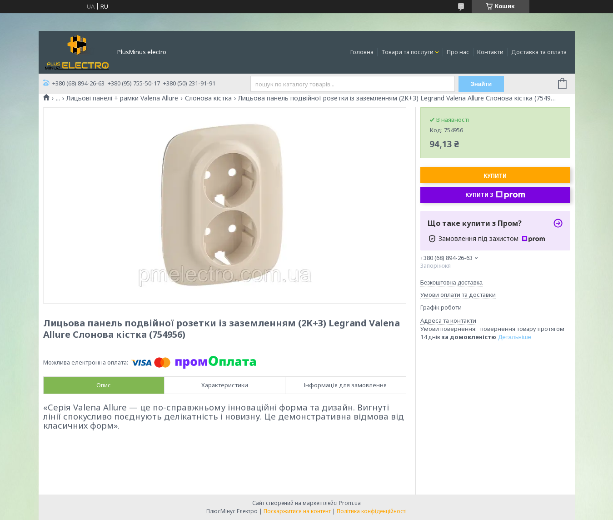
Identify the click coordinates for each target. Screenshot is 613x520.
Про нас (458, 52)
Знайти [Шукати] (481, 83)
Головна (362, 52)
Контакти (490, 52)
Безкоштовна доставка (451, 282)
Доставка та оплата (539, 52)
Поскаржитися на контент (297, 511)
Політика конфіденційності (372, 511)
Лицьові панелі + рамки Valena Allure (122, 98)
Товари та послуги (407, 52)
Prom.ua (350, 503)
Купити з (495, 195)
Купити (495, 176)
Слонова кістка (208, 98)
